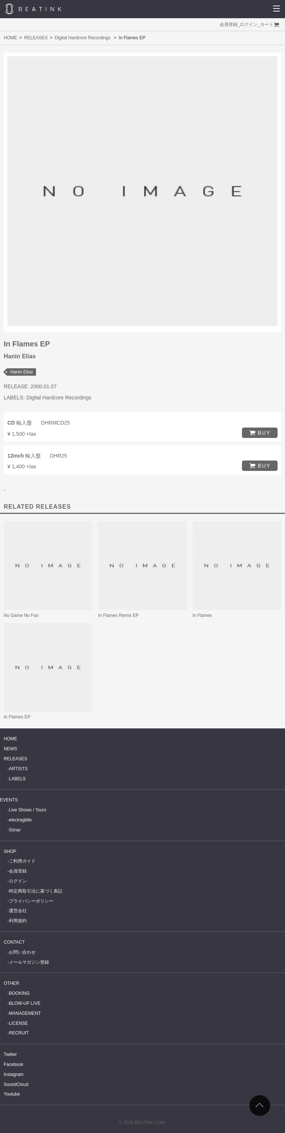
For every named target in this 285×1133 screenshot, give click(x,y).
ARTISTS (18, 768)
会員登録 (229, 24)
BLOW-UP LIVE (24, 1003)
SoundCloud (16, 1084)
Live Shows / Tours (27, 810)
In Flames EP (17, 717)
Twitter (10, 1054)
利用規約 (18, 920)
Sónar (15, 830)
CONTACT (14, 942)
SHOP (10, 851)
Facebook (13, 1064)
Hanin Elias (21, 372)
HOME (10, 37)
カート (266, 24)
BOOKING (19, 993)
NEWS (10, 748)
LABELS (17, 778)
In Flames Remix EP (118, 615)
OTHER (11, 983)
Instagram (13, 1074)
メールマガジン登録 (29, 962)
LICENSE (18, 1023)
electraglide (20, 820)
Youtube (12, 1094)
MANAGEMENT (25, 1013)
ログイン (249, 24)
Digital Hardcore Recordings (82, 37)
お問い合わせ (22, 952)
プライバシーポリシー (31, 901)
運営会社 (18, 910)
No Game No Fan (21, 615)
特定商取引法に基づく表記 (35, 891)
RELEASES (36, 37)
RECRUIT (19, 1033)
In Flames (202, 615)
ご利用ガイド (22, 861)
